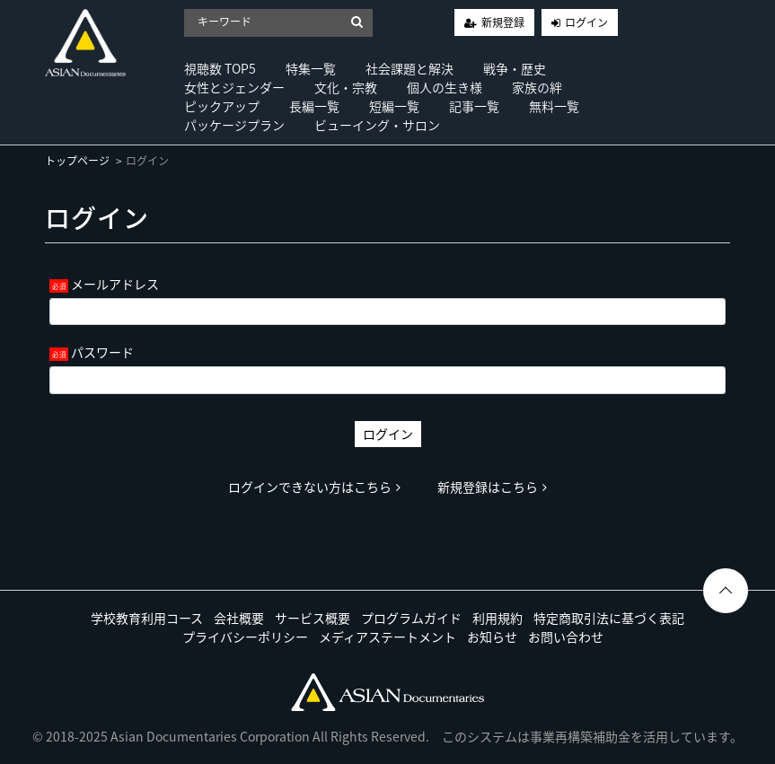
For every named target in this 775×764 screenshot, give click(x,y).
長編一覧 (314, 106)
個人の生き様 (444, 87)
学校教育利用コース (147, 618)
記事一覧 (474, 106)
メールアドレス (115, 284)
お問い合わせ (565, 636)
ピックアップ (222, 106)
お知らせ (492, 636)
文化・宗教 (345, 87)
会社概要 (239, 618)
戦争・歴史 (514, 68)
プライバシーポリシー (245, 636)
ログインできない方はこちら (314, 487)
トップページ (77, 161)
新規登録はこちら (492, 487)
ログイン (586, 22)
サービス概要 (312, 618)
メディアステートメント (387, 636)
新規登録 (502, 22)
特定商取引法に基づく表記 (608, 618)
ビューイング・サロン (377, 125)
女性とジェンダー (234, 87)
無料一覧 (554, 106)
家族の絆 (537, 87)
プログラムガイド (411, 618)
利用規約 (497, 618)
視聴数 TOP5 (220, 68)
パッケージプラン (234, 125)
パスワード (102, 352)
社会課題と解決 (409, 68)
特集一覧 (311, 68)
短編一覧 (394, 106)
